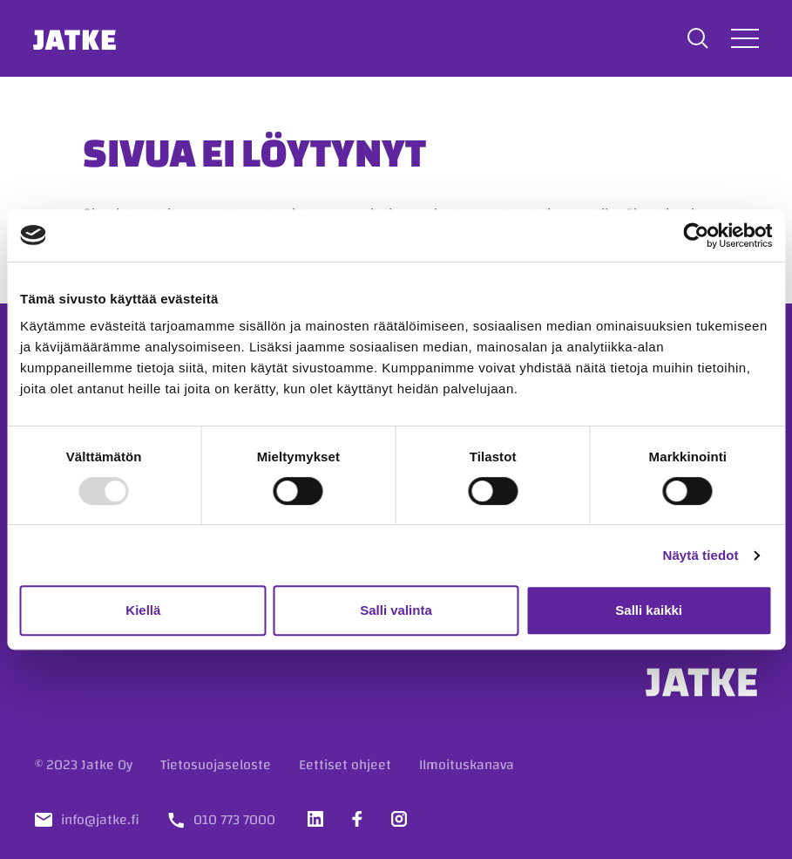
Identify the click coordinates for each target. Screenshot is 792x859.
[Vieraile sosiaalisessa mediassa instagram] (399, 819)
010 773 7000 (234, 819)
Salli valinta (396, 610)
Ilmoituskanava (466, 765)
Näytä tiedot (701, 555)
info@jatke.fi (100, 819)
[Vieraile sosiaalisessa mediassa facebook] (357, 819)
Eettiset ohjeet (345, 765)
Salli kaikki (648, 610)
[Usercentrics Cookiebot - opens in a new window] (695, 235)
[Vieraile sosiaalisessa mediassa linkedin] (315, 819)
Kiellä (142, 610)
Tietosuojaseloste (215, 765)
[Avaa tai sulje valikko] (743, 37)
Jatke (77, 38)
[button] (696, 38)
